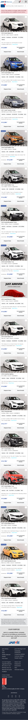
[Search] (25, 6)
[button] (21, 47)
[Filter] (3, 5)
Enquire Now (7, 51)
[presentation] (3, 23)
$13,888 (4, 48)
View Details (20, 51)
